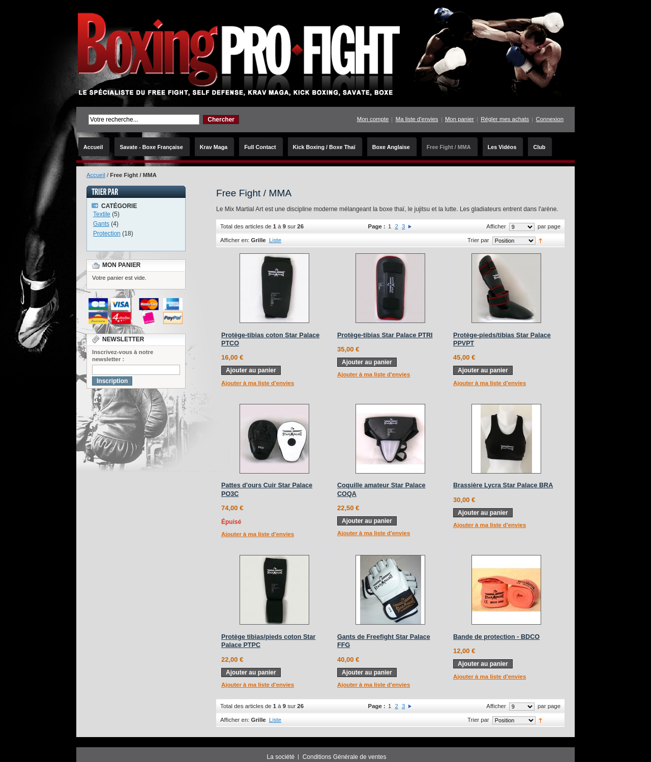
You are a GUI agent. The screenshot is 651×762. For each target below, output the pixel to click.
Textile (101, 214)
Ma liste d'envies (417, 119)
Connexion (550, 119)
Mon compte (373, 119)
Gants (101, 223)
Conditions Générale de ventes (345, 756)
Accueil (95, 175)
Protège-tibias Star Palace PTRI (385, 335)
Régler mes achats (505, 119)
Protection (107, 233)
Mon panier (459, 119)
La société (281, 756)
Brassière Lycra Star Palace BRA (503, 485)
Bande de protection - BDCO (496, 636)
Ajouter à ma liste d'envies (257, 383)
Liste (275, 240)
